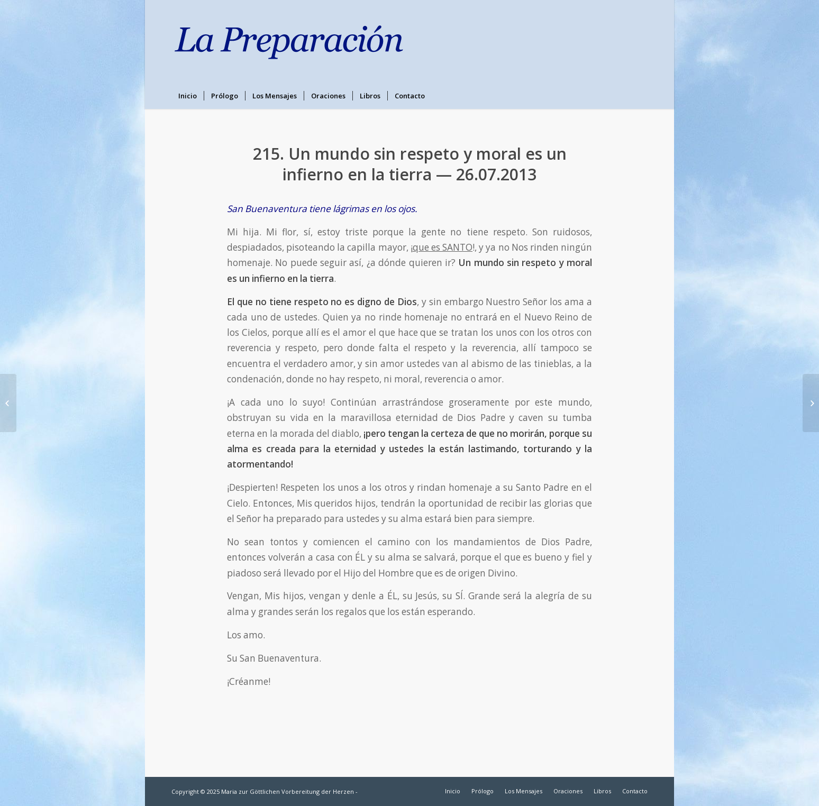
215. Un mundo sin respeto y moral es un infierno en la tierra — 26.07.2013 (410, 164)
